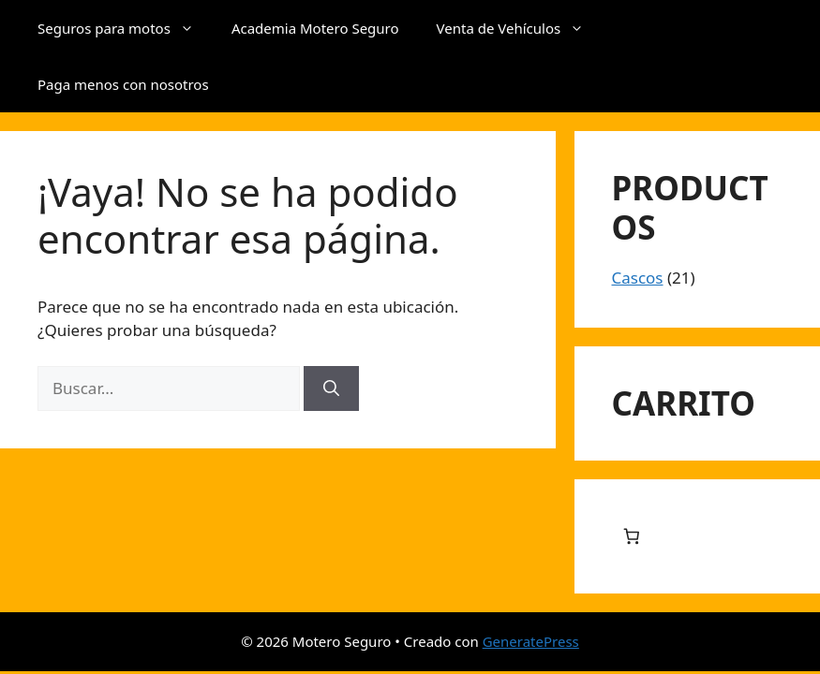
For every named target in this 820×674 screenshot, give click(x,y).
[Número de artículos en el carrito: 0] (632, 537)
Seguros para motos (125, 28)
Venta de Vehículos (520, 28)
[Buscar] (331, 388)
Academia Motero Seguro (315, 28)
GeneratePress (531, 641)
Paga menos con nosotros (123, 84)
